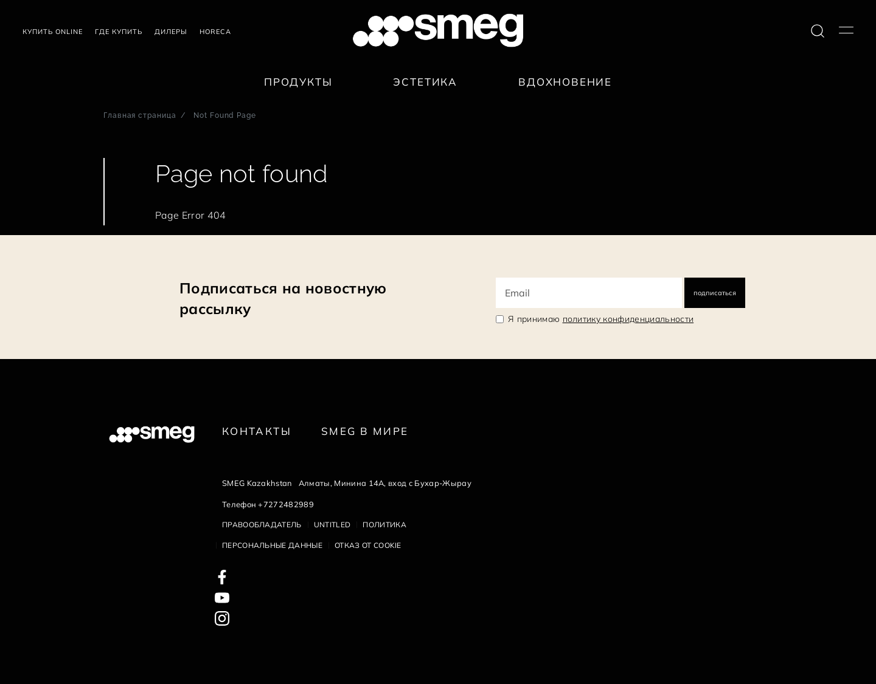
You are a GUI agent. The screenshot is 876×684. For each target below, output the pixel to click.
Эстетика (425, 81)
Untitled (332, 524)
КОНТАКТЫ (256, 431)
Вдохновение (565, 81)
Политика (384, 524)
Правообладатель (262, 524)
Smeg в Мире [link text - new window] (364, 431)
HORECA (215, 31)
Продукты (298, 81)
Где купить (118, 31)
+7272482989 (286, 504)
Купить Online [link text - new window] (53, 31)
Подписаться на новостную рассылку (283, 298)
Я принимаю (600, 318)
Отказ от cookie (368, 545)
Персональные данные (272, 545)
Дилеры (171, 31)
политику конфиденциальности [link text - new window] (628, 318)
